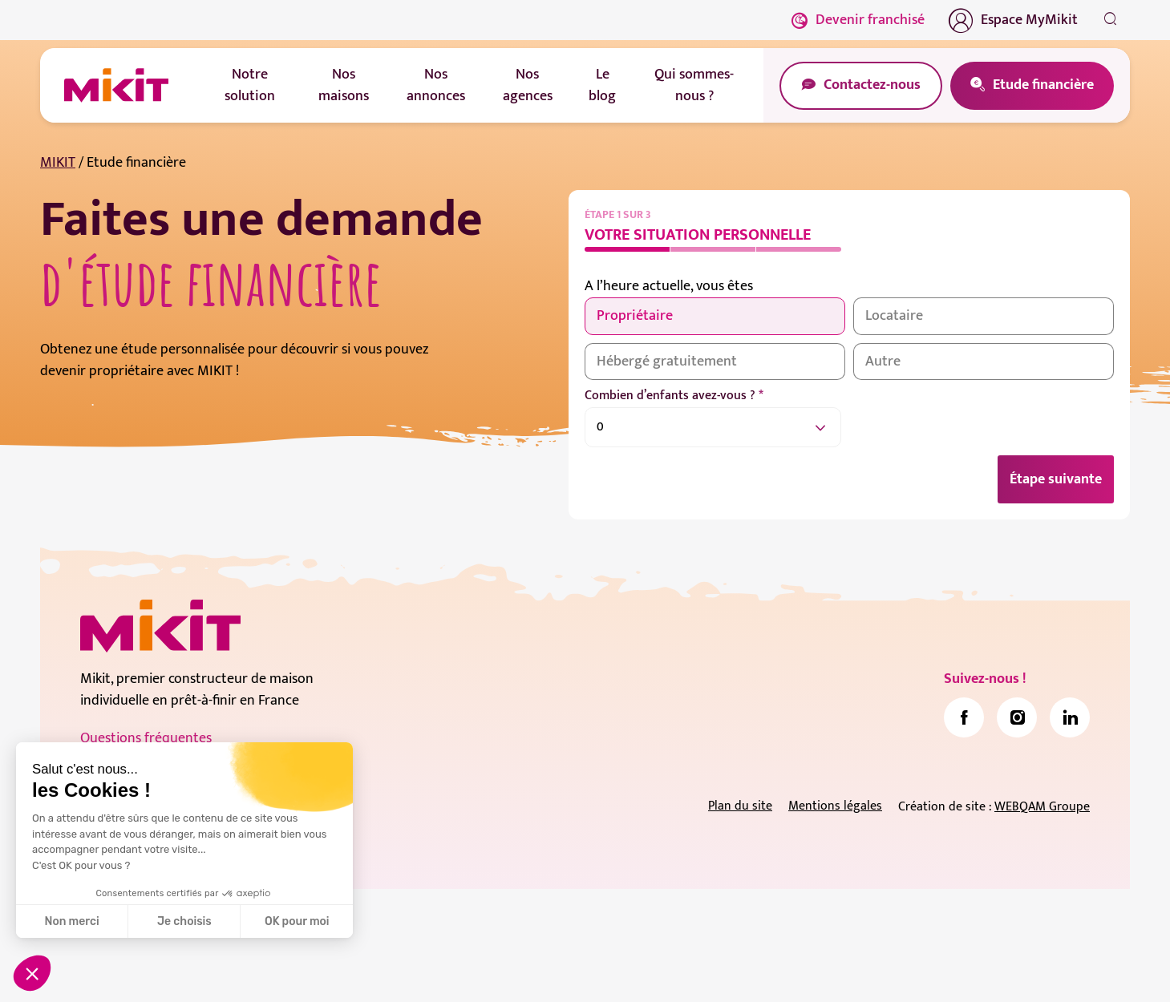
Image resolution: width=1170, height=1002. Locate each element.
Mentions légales (835, 807)
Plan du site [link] (740, 807)
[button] (32, 973)
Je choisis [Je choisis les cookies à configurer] (184, 921)
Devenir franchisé (858, 20)
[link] (964, 718)
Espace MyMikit (1013, 20)
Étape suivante (1056, 479)
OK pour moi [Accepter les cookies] (297, 921)
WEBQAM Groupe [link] (1042, 807)
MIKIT (57, 163)
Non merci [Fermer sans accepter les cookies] (71, 921)
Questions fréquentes (146, 739)
